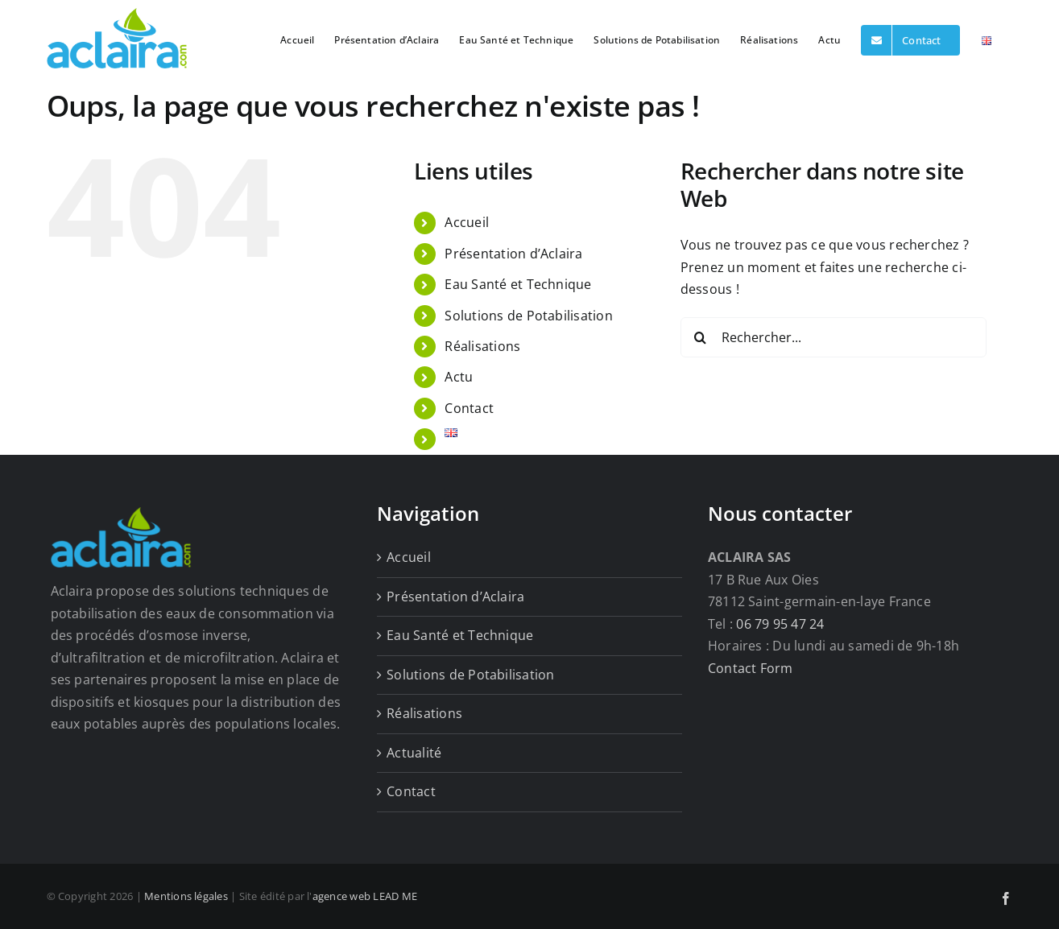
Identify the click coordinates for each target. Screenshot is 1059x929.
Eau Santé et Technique (518, 284)
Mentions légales (186, 896)
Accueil (467, 222)
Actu (459, 377)
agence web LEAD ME (364, 896)
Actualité (414, 753)
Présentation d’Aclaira (513, 253)
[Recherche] (700, 337)
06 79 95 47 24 (780, 624)
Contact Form (750, 668)
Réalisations (482, 346)
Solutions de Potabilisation (528, 315)
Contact (469, 408)
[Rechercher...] (833, 337)
